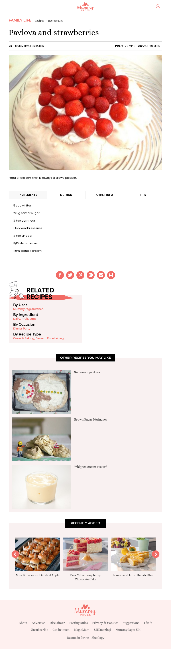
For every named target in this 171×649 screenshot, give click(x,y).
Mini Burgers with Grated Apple (37, 575)
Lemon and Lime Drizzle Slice (133, 575)
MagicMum (82, 629)
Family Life (20, 20)
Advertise (38, 623)
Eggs (32, 318)
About (23, 623)
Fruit (25, 318)
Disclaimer (57, 623)
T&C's (148, 623)
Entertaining (55, 338)
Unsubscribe (39, 629)
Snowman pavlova (87, 372)
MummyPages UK (128, 629)
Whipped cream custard (90, 466)
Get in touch (61, 629)
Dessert (40, 338)
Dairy (16, 318)
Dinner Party (21, 328)
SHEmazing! (102, 629)
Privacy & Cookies (105, 623)
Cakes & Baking (23, 338)
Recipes (39, 20)
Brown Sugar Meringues (90, 419)
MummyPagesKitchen (29, 46)
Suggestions (131, 623)
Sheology (98, 637)
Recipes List (55, 20)
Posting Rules (78, 623)
